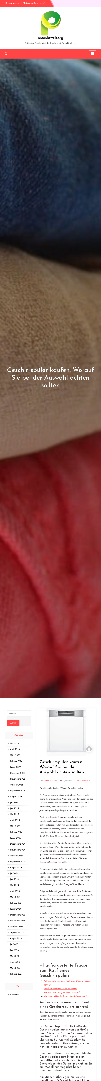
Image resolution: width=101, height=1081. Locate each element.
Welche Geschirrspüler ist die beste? (60, 988)
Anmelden (14, 994)
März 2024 (15, 897)
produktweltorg (50, 781)
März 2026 (15, 755)
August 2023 (16, 938)
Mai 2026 (14, 743)
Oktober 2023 (16, 926)
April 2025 (15, 820)
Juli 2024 (14, 873)
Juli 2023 (14, 944)
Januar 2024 (15, 908)
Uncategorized (83, 781)
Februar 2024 (16, 902)
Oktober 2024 (16, 855)
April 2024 (15, 891)
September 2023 (17, 932)
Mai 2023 (14, 956)
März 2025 (15, 826)
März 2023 (15, 967)
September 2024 (17, 861)
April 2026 (15, 749)
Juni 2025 (14, 808)
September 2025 (17, 790)
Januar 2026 (15, 767)
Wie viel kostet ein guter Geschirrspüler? (62, 992)
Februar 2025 (16, 832)
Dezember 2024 (17, 843)
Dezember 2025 (17, 773)
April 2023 (15, 962)
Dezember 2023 (17, 914)
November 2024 (17, 849)
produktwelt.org (50, 38)
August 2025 (16, 796)
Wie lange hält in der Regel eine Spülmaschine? (65, 996)
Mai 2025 (14, 814)
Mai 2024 (14, 885)
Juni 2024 (14, 879)
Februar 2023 (16, 973)
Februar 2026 (16, 761)
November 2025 (17, 778)
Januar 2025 (15, 837)
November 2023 (17, 920)
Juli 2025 (14, 802)
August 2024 (16, 867)
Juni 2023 (14, 950)
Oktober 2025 (16, 784)
